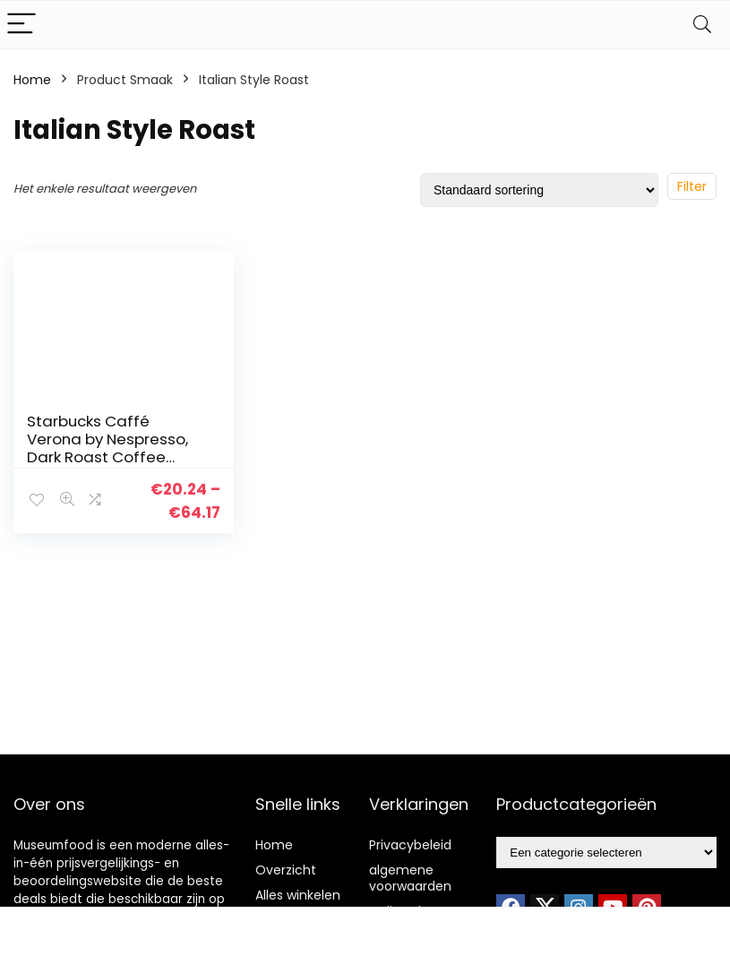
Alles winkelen (297, 895)
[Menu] (21, 24)
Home (32, 80)
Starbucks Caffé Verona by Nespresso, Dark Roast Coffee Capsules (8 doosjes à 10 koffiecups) (111, 457)
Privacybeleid (410, 845)
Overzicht (285, 870)
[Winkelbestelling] (539, 190)
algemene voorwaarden (410, 878)
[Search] (702, 24)
